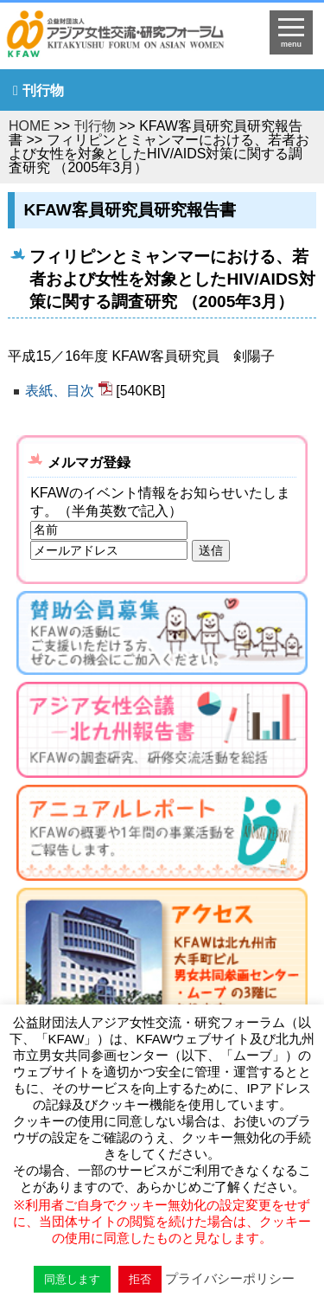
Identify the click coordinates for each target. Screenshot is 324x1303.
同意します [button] (72, 1279)
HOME (29, 126)
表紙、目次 (59, 390)
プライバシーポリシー (230, 1278)
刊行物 (43, 90)
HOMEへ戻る (126, 40)
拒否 (140, 1279)
